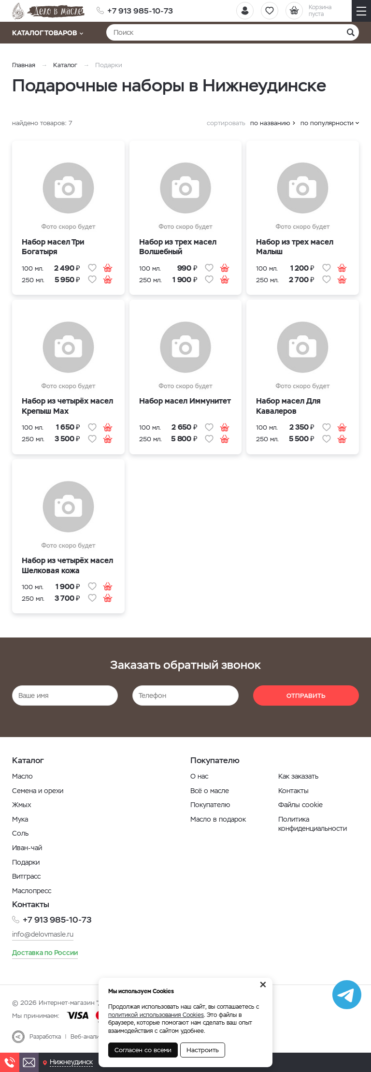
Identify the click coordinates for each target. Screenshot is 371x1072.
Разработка (45, 1037)
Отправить (306, 696)
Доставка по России (45, 952)
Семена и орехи (37, 790)
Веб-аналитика (91, 1037)
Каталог (65, 65)
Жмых (21, 804)
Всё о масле (209, 790)
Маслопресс (31, 890)
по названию (270, 123)
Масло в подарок (218, 819)
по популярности (327, 123)
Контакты (293, 790)
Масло (22, 776)
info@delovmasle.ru (42, 934)
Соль (20, 833)
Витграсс (26, 876)
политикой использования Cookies (156, 1015)
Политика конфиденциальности (312, 824)
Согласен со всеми (142, 1050)
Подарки (26, 862)
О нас (199, 776)
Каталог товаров (47, 33)
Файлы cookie (300, 804)
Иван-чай (27, 847)
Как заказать (298, 776)
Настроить (202, 1050)
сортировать (226, 123)
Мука (20, 819)
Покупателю (210, 804)
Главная (23, 65)
